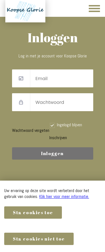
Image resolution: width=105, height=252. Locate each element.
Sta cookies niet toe (39, 239)
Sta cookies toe (33, 212)
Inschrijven (58, 138)
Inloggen (52, 153)
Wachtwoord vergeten (30, 130)
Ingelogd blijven (69, 125)
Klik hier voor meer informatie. (64, 196)
